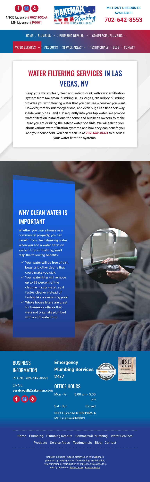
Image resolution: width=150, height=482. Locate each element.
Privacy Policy (92, 467)
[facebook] (18, 9)
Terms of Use (76, 467)
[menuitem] (30, 35)
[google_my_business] (26, 9)
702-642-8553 (123, 19)
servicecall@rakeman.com (33, 390)
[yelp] (34, 9)
